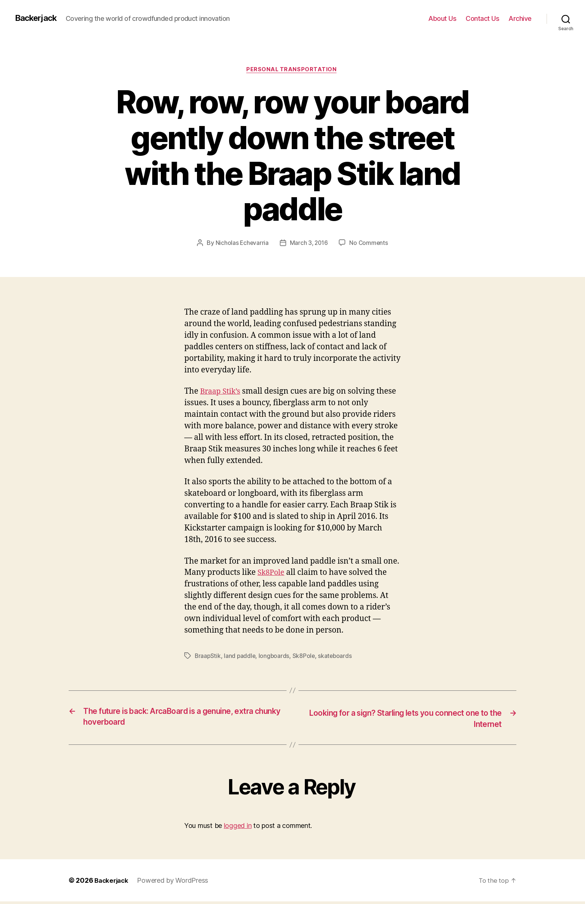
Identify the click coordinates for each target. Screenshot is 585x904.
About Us (442, 18)
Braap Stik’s (221, 393)
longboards (275, 657)
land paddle (241, 657)
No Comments (369, 244)
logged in (238, 828)
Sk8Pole (272, 574)
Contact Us (482, 18)
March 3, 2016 (309, 244)
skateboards (337, 657)
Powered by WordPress (175, 883)
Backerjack (37, 18)
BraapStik (208, 657)
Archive (520, 18)
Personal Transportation (292, 70)
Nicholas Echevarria (241, 244)
